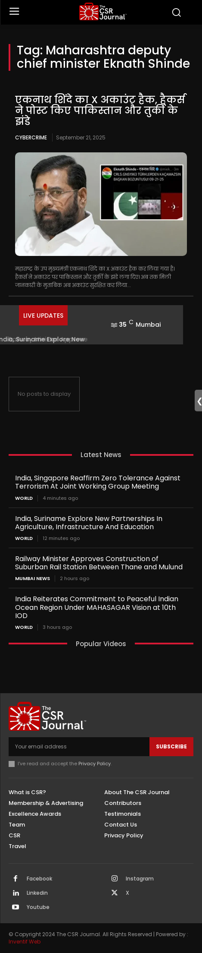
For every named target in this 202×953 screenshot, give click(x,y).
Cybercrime (31, 137)
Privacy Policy (94, 763)
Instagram (140, 878)
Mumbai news (32, 578)
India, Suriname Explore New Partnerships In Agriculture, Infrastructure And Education (88, 523)
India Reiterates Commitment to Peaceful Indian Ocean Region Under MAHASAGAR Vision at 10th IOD (96, 607)
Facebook (39, 878)
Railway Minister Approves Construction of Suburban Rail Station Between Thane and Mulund (99, 563)
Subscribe (171, 746)
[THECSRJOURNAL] (102, 11)
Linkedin (37, 893)
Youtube (38, 907)
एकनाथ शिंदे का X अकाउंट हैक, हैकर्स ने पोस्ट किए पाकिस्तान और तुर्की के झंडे (100, 111)
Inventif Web (24, 941)
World (24, 498)
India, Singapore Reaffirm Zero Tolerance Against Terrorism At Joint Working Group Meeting (97, 482)
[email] (79, 746)
